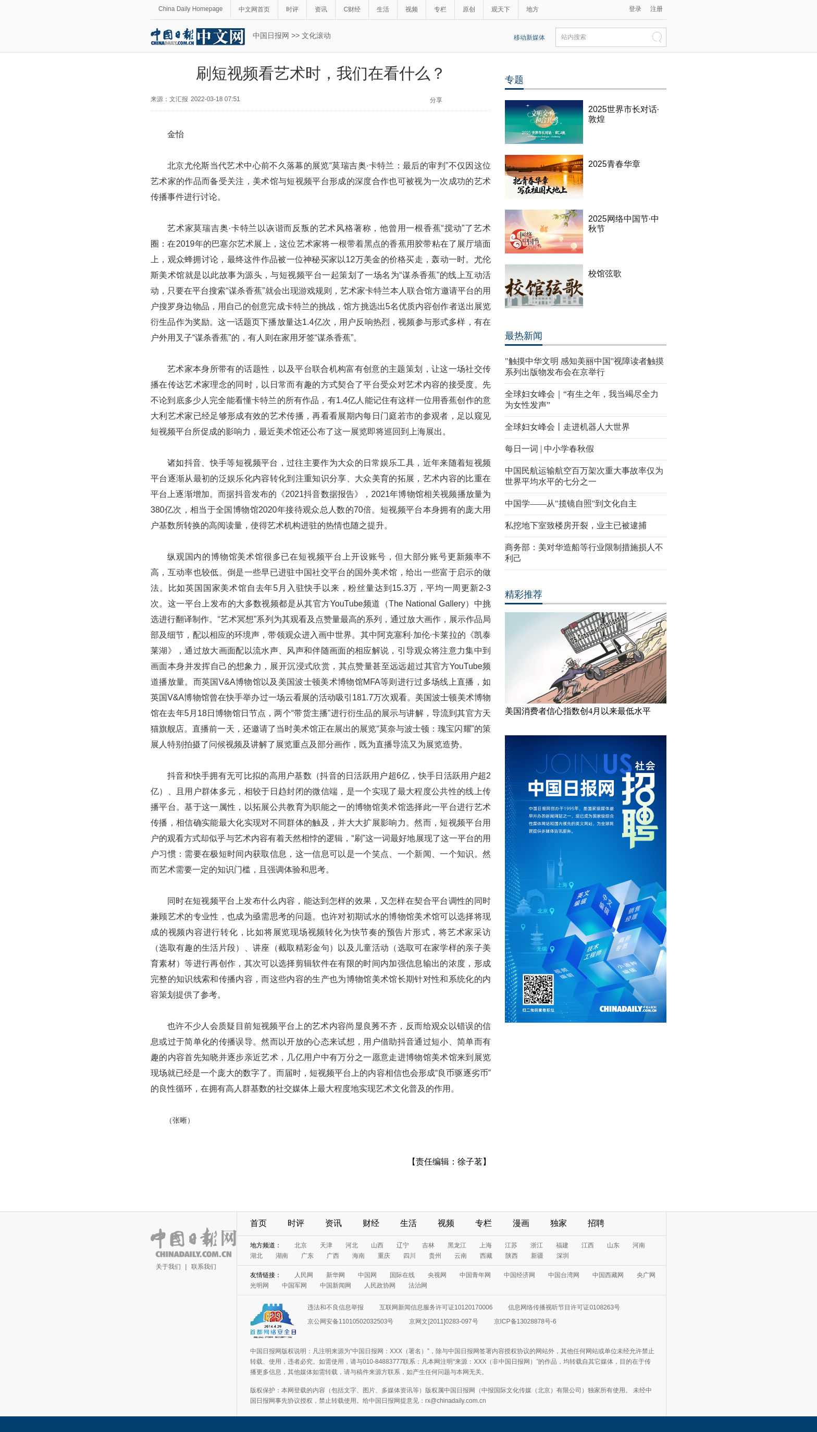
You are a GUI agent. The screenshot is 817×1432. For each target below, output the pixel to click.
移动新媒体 (529, 37)
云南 (460, 1255)
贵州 (435, 1255)
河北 (351, 1245)
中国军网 (294, 1285)
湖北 (256, 1255)
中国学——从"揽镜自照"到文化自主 (571, 503)
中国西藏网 (608, 1275)
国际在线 (402, 1275)
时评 (292, 9)
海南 (358, 1255)
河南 (639, 1245)
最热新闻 (523, 336)
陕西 (511, 1255)
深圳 (562, 1255)
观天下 (500, 9)
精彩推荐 (523, 594)
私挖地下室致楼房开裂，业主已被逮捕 (576, 525)
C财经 (352, 9)
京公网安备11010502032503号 (350, 1321)
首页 (258, 1223)
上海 (485, 1245)
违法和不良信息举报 (335, 1307)
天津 (326, 1245)
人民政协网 (379, 1285)
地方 (532, 9)
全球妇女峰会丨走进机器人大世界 (567, 426)
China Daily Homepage (190, 9)
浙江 (536, 1245)
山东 (613, 1245)
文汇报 (178, 99)
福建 (562, 1245)
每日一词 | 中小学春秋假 (549, 448)
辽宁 (403, 1245)
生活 (383, 9)
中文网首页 (254, 9)
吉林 (428, 1245)
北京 (300, 1245)
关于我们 (168, 1266)
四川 (409, 1255)
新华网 (335, 1275)
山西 (377, 1245)
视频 (411, 9)
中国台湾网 (563, 1275)
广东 (307, 1255)
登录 (635, 9)
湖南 (282, 1255)
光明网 (259, 1285)
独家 (558, 1223)
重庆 (384, 1255)
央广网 (646, 1275)
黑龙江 (457, 1245)
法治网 (417, 1285)
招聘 (596, 1223)
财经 (371, 1223)
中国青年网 (475, 1275)
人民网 (303, 1275)
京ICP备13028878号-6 (525, 1321)
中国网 (367, 1275)
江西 (587, 1245)
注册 (656, 9)
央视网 (437, 1275)
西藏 (486, 1255)
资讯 (321, 9)
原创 (469, 9)
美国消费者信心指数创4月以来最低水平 (578, 711)
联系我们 (203, 1266)
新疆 (537, 1255)
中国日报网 (271, 35)
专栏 (440, 9)
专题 (514, 80)
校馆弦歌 (605, 273)
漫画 (521, 1223)
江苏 (511, 1245)
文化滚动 (316, 35)
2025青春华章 (614, 164)
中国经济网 (519, 1275)
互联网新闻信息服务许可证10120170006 (435, 1307)
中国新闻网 (335, 1285)
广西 (333, 1255)
